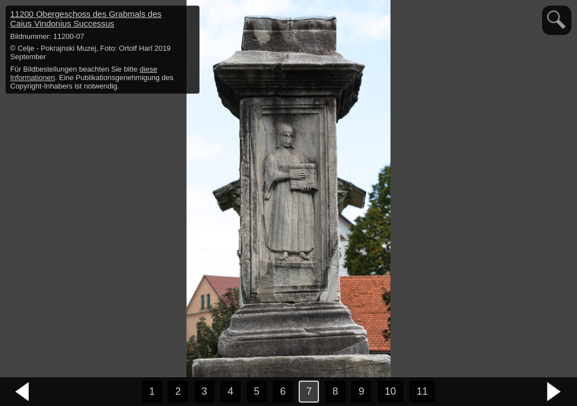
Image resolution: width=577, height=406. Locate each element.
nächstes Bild (554, 392)
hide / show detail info (189, 16)
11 (422, 391)
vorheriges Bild (22, 392)
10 (390, 391)
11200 (86, 18)
